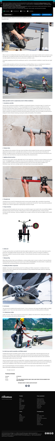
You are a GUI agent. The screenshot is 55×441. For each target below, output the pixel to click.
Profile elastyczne (22, 405)
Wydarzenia (39, 420)
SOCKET (22, 212)
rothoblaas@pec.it (11, 436)
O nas (38, 414)
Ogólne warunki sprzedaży (41, 402)
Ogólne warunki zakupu (40, 401)
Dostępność (39, 407)
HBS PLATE (21, 409)
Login (20, 414)
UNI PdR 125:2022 (40, 424)
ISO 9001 (38, 422)
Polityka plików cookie (40, 400)
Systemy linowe (21, 406)
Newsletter (21, 420)
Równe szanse (39, 406)
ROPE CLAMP (43, 308)
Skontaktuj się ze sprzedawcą (42, 418)
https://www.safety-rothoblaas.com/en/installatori (13, 367)
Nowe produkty (21, 407)
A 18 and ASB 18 (24, 106)
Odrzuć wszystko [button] (36, 14)
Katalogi (20, 415)
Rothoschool (21, 418)
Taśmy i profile (21, 401)
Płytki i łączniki (21, 400)
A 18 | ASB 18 (18, 379)
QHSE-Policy (39, 423)
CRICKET (4, 268)
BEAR (50, 209)
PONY (9, 153)
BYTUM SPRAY (33, 261)
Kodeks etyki (39, 405)
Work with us (39, 419)
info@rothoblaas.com (27, 435)
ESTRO (10, 252)
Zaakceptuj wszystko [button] (46, 14)
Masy (20, 402)
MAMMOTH (10, 161)
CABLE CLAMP (33, 379)
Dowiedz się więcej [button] (8, 14)
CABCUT (30, 314)
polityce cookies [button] (18, 5)
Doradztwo (21, 419)
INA (36, 201)
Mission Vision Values (40, 415)
